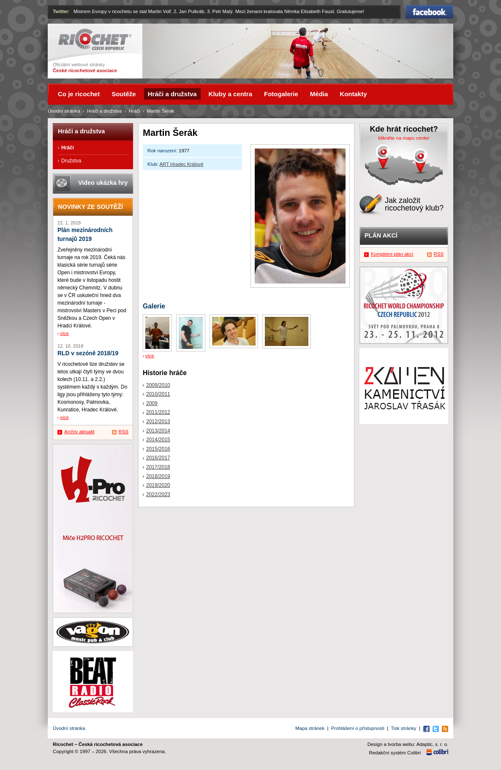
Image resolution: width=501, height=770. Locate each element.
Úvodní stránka (64, 110)
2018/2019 (158, 476)
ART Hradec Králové (182, 164)
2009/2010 (158, 385)
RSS (123, 431)
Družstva (71, 161)
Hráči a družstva (104, 110)
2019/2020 (158, 485)
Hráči (134, 110)
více (149, 355)
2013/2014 (158, 431)
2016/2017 (158, 458)
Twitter (60, 11)
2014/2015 (158, 440)
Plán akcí (381, 235)
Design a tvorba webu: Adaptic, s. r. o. (408, 744)
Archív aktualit (79, 431)
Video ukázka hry (103, 182)
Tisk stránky (403, 728)
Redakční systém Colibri (395, 752)
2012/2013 (158, 421)
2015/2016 (158, 449)
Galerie (154, 306)
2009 (152, 403)
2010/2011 (158, 394)
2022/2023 (158, 494)
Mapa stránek (309, 728)
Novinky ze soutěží (90, 206)
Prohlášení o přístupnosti (357, 728)
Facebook (429, 12)
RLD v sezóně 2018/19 (87, 353)
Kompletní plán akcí (392, 254)
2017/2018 (158, 467)
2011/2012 (158, 412)
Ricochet (94, 39)
